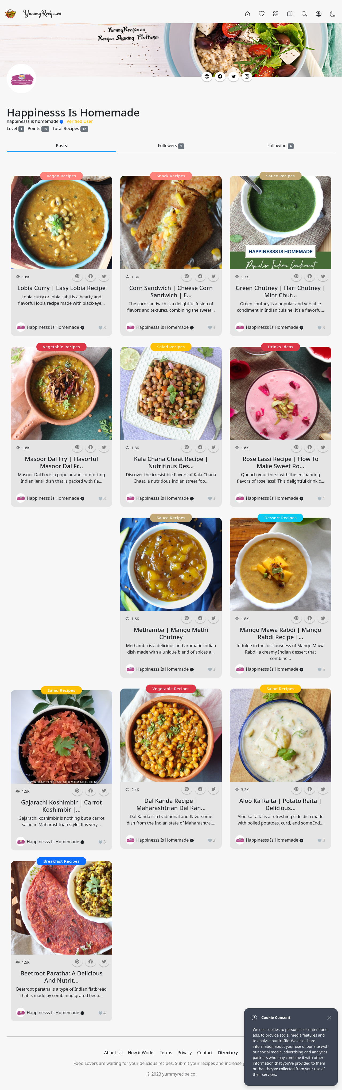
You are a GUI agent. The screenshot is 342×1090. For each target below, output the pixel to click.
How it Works (141, 1053)
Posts (61, 146)
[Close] (329, 1017)
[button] (206, 76)
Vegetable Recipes (61, 346)
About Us (113, 1053)
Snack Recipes (171, 175)
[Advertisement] (61, 598)
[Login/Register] (319, 13)
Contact (205, 1053)
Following (280, 146)
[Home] (247, 13)
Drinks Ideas (280, 346)
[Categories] (276, 13)
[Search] (304, 13)
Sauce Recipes (171, 517)
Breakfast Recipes (61, 861)
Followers (171, 146)
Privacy (184, 1053)
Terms (166, 1053)
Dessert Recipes (280, 517)
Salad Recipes (61, 690)
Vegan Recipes (61, 175)
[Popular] (262, 13)
